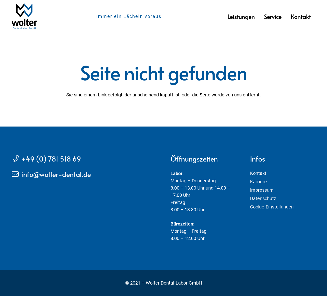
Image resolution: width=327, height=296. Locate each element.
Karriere (258, 181)
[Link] (24, 16)
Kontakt (258, 173)
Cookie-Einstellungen (272, 207)
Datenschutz (263, 198)
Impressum (262, 190)
